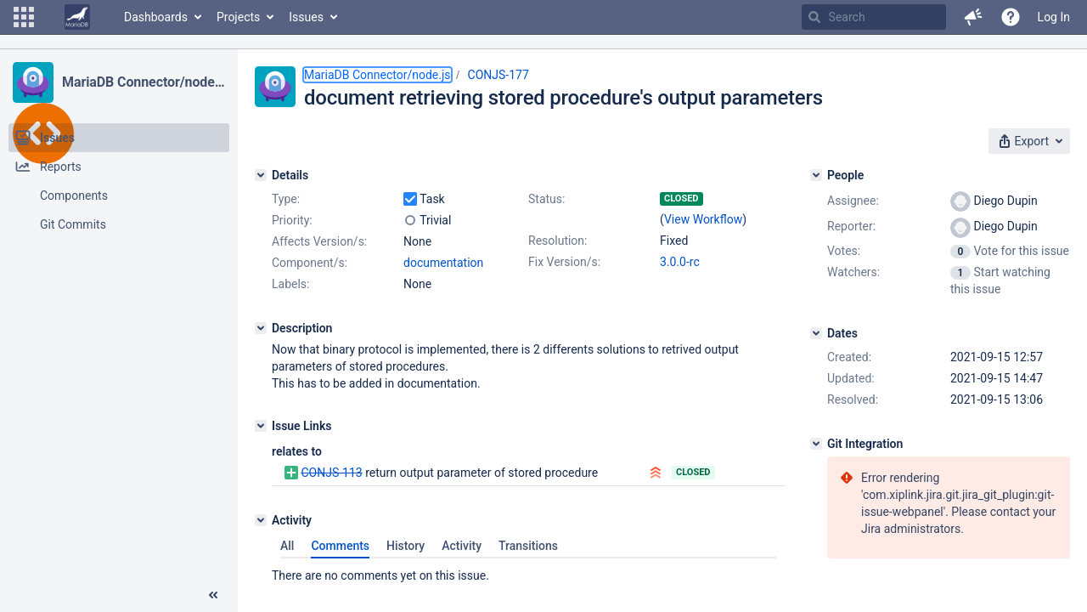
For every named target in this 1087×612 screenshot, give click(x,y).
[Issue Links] (261, 426)
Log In (1054, 17)
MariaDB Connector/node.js (143, 82)
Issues (306, 17)
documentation (443, 262)
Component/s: (309, 262)
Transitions (528, 545)
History (405, 545)
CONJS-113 (331, 472)
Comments (340, 545)
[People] (816, 175)
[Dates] (816, 333)
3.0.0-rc (680, 262)
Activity (462, 545)
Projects (238, 17)
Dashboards (156, 17)
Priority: (292, 220)
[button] (23, 17)
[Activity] (261, 520)
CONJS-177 (498, 75)
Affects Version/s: (319, 241)
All (287, 545)
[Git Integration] (816, 444)
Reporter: (851, 226)
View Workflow (703, 219)
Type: (286, 199)
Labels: (290, 284)
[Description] (261, 328)
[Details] (261, 175)
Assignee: (853, 200)
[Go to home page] (77, 17)
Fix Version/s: (564, 262)
